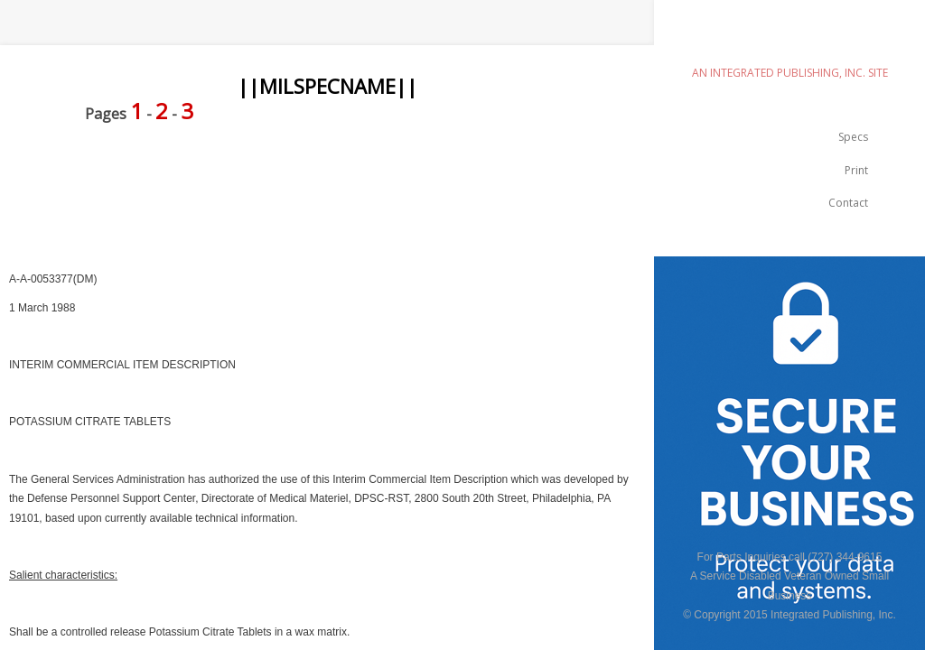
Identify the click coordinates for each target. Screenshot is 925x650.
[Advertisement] (329, 183)
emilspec (789, 41)
